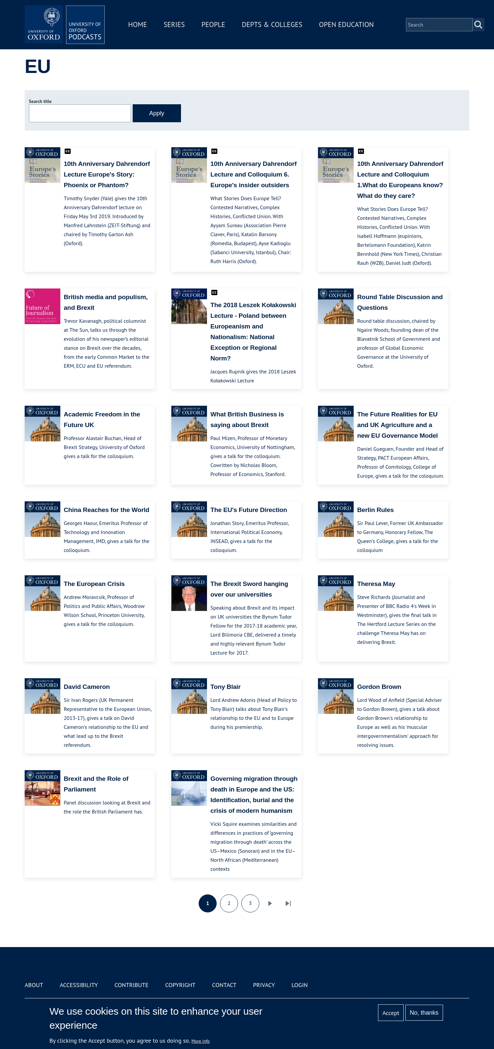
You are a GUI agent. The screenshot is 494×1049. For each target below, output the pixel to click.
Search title (40, 101)
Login (299, 985)
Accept (390, 1013)
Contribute (131, 985)
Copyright (180, 985)
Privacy (264, 985)
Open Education (346, 24)
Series (174, 24)
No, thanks (424, 1012)
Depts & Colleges (272, 24)
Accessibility (79, 985)
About (34, 985)
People (213, 24)
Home (137, 24)
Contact (224, 985)
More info (200, 1041)
